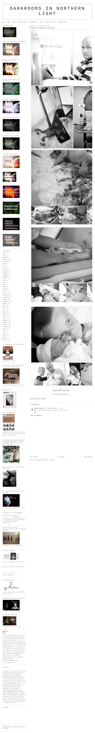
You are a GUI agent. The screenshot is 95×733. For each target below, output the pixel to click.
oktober (5, 259)
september (5, 261)
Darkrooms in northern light (47, 11)
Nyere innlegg (34, 457)
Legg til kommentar (36, 415)
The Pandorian (33, 22)
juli (4, 280)
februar (5, 291)
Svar (35, 412)
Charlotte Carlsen (41, 399)
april (4, 253)
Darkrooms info (62, 22)
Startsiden (61, 457)
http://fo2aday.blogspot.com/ (61, 394)
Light (8, 22)
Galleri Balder (22, 22)
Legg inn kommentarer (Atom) (45, 460)
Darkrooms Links (51, 22)
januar (5, 267)
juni (4, 282)
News (14, 22)
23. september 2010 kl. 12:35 (53, 408)
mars (4, 255)
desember (5, 270)
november (5, 257)
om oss (6, 631)
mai (4, 284)
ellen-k (41, 22)
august (5, 278)
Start (3, 22)
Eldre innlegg (88, 457)
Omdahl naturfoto (39, 408)
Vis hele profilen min (9, 662)
